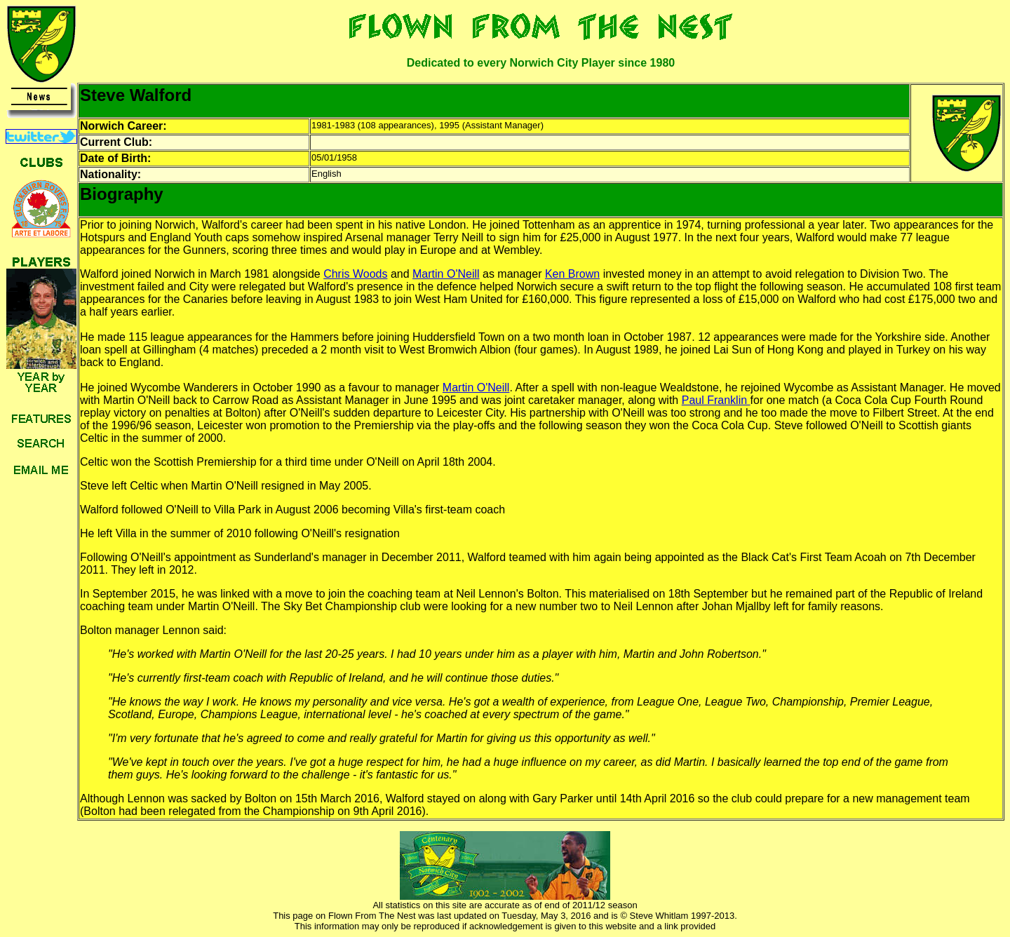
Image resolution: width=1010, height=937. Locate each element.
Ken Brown (572, 274)
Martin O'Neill (446, 274)
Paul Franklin (716, 400)
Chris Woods (355, 274)
